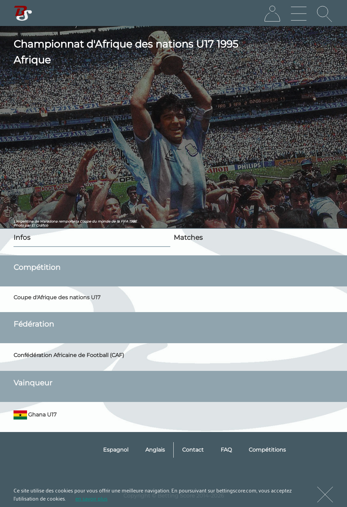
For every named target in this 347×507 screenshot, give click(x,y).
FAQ (226, 450)
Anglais (155, 450)
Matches (188, 237)
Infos (22, 237)
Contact (193, 450)
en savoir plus (91, 498)
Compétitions (267, 450)
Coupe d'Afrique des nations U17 (57, 297)
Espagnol (115, 450)
